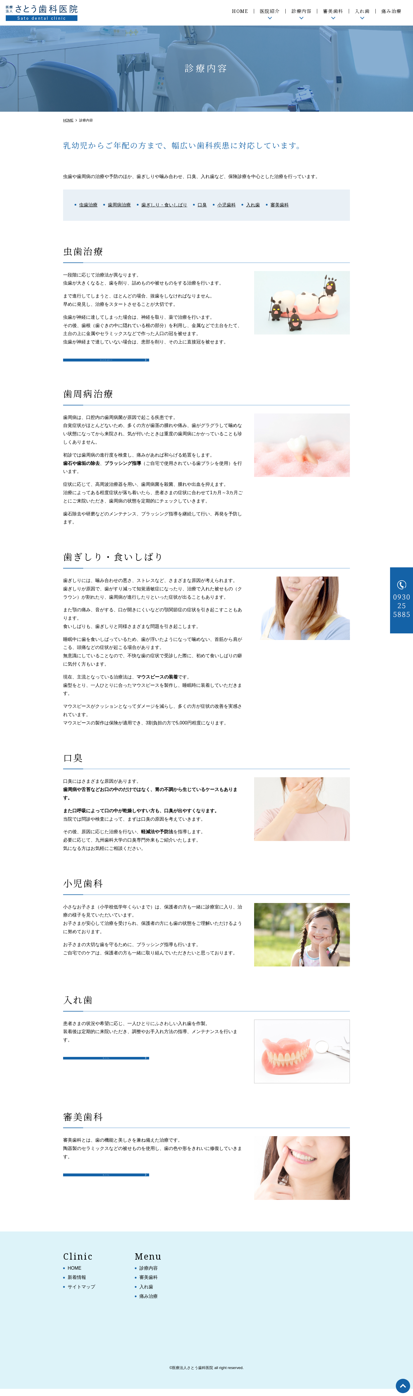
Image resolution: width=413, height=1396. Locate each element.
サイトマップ (81, 1293)
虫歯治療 (88, 204)
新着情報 (77, 1284)
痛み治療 (391, 11)
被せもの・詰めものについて (107, 362)
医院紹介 (270, 11)
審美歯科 (333, 11)
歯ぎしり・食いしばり (164, 204)
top (403, 1386)
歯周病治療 (119, 204)
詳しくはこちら (106, 1067)
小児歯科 (226, 204)
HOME (240, 11)
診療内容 (301, 11)
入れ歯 (362, 11)
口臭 (202, 204)
